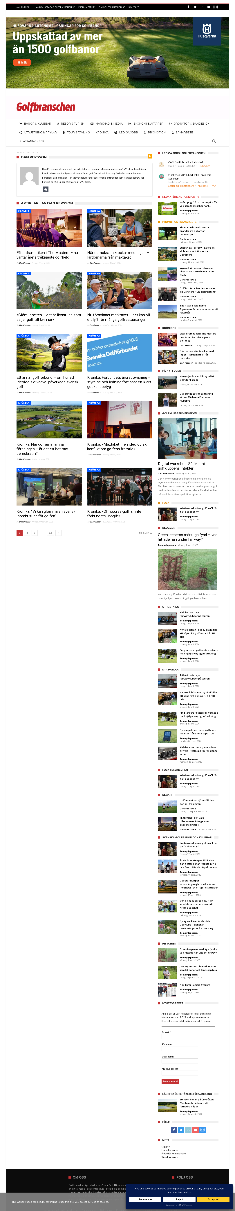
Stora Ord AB (109, 1184)
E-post (166, 1031)
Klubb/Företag (170, 1067)
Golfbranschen (188, 238)
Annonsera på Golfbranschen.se (55, 7)
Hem (19, 151)
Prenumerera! (86, 7)
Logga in (166, 1145)
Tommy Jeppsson (189, 209)
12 (50, 531)
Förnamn (167, 1043)
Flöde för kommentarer (174, 1152)
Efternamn (168, 1055)
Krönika (23, 210)
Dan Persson (24, 262)
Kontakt (134, 7)
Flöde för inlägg (170, 1149)
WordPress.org (170, 1156)
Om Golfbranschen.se (112, 7)
